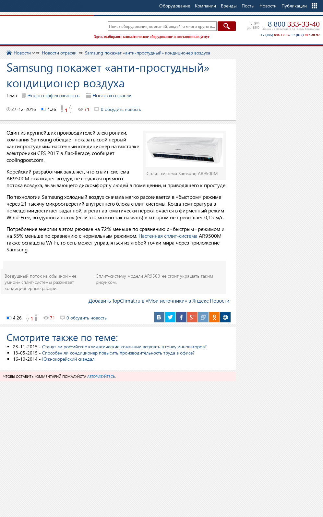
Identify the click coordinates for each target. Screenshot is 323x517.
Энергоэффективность (53, 95)
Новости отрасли (112, 95)
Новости (268, 6)
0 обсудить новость (121, 109)
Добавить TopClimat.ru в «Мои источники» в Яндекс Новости (159, 300)
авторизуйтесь (101, 376)
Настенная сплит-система (167, 235)
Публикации (294, 6)
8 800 (294, 24)
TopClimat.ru (45, 29)
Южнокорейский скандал (68, 359)
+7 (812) (305, 35)
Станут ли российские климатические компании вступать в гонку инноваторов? (124, 346)
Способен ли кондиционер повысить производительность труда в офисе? (118, 353)
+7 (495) (275, 35)
